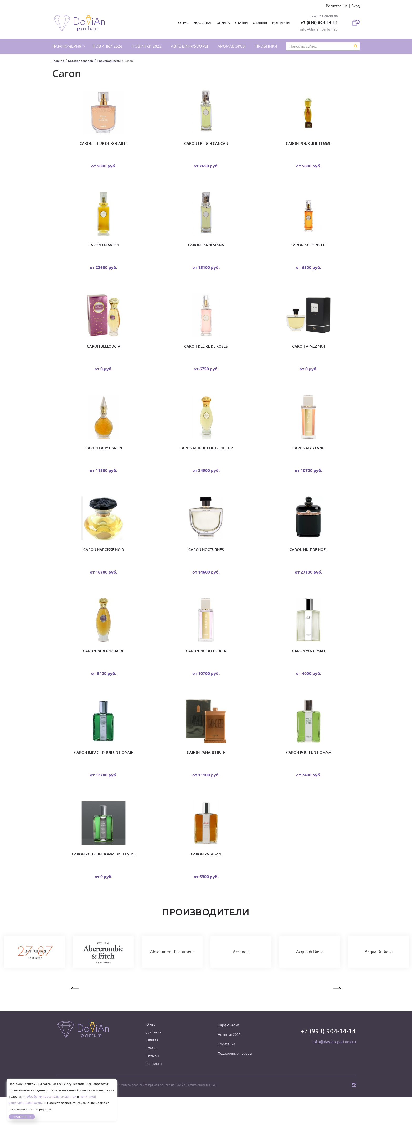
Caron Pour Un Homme (308, 775)
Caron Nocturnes (206, 565)
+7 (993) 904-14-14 (318, 22)
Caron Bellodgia (103, 355)
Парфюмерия (229, 1053)
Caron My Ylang (308, 460)
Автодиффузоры (189, 46)
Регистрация (337, 6)
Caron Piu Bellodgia (206, 670)
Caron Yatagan (206, 880)
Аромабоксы (232, 46)
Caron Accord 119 (309, 250)
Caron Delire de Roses (206, 355)
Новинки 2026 (107, 46)
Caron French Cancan (206, 145)
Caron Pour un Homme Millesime (104, 880)
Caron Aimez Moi (308, 355)
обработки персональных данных (51, 1096)
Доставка (200, 22)
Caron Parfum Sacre (103, 670)
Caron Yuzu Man (308, 670)
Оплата (221, 22)
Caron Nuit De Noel (308, 565)
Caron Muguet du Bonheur (206, 460)
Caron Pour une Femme (308, 145)
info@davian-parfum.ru (319, 29)
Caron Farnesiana (206, 250)
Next (336, 1015)
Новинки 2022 (229, 1062)
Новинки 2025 (146, 46)
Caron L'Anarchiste (206, 775)
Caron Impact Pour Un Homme (103, 775)
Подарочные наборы (235, 1081)
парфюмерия (67, 46)
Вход (355, 6)
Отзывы (258, 22)
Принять (20, 1116)
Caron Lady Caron (103, 460)
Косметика (226, 1072)
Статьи (239, 22)
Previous (75, 1015)
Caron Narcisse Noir (103, 565)
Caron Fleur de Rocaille (104, 145)
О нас (181, 22)
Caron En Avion (103, 250)
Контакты (279, 22)
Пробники (266, 46)
